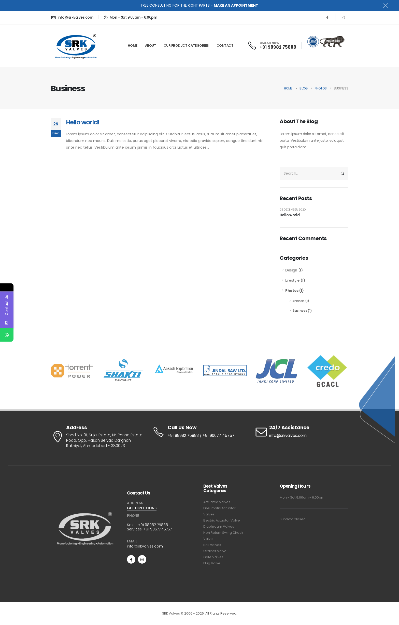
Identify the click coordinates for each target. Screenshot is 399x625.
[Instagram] (343, 17)
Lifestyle (292, 280)
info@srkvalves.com (145, 546)
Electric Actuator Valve (221, 520)
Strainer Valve (214, 551)
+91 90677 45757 (158, 529)
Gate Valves (213, 557)
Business (299, 310)
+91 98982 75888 (153, 524)
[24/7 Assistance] (301, 431)
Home (132, 45)
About (150, 45)
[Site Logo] (76, 45)
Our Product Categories (186, 45)
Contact (225, 45)
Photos (291, 290)
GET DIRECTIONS (141, 508)
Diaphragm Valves (218, 526)
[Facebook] (327, 17)
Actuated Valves (216, 502)
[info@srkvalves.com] (73, 17)
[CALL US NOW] (272, 45)
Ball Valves (212, 545)
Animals (298, 301)
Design (291, 270)
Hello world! (82, 122)
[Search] (342, 173)
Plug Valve (211, 563)
